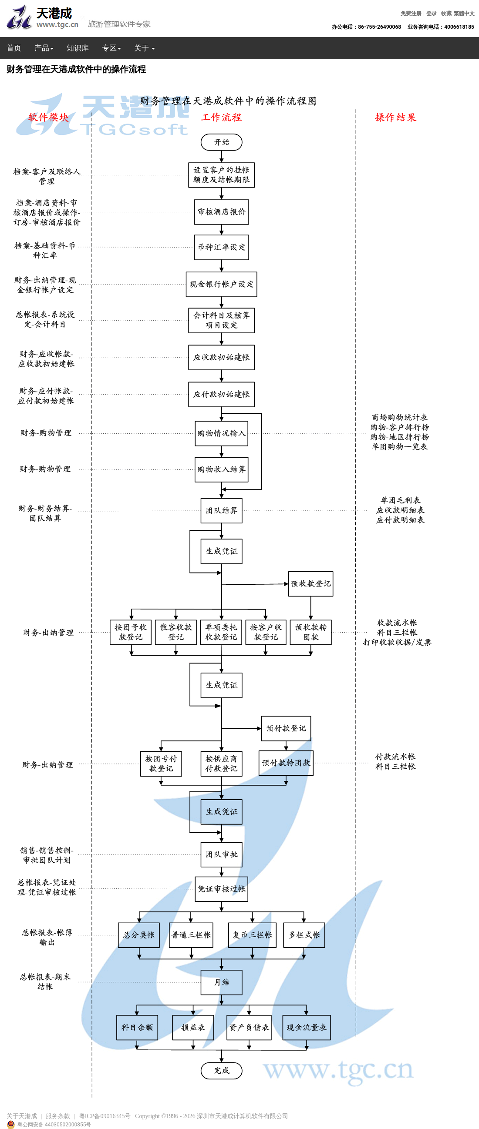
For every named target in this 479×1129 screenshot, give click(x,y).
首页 (14, 48)
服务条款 (58, 1116)
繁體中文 (464, 13)
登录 (431, 13)
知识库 (78, 48)
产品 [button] (44, 48)
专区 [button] (111, 48)
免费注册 (411, 13)
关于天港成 (22, 1116)
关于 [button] (144, 48)
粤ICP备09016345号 (105, 1116)
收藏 (446, 13)
